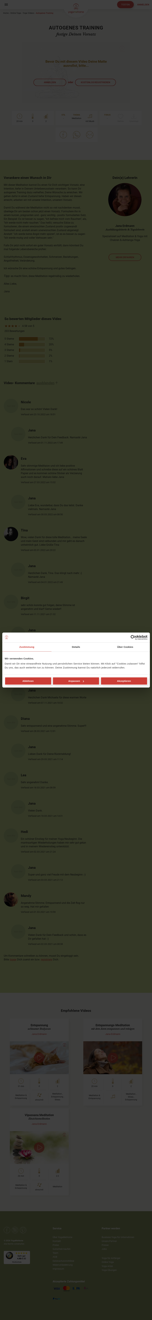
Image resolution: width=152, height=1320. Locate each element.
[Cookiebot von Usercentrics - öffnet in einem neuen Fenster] (133, 637)
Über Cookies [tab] (125, 646)
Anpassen (76, 681)
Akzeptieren (124, 681)
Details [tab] (76, 646)
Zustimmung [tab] (26, 646)
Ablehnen (28, 681)
